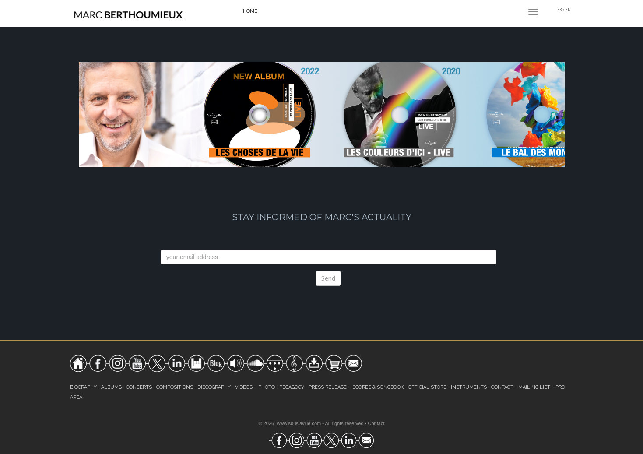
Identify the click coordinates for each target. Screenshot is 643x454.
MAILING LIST (534, 387)
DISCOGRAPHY (214, 387)
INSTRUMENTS (469, 387)
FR (559, 9)
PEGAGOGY (291, 387)
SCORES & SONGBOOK (378, 387)
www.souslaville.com (299, 423)
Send (328, 278)
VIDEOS (244, 387)
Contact (376, 423)
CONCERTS (139, 387)
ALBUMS (111, 387)
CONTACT (502, 387)
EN (568, 9)
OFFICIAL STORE (427, 387)
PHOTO (266, 387)
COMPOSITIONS (174, 387)
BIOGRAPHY (83, 387)
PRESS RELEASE (328, 387)
